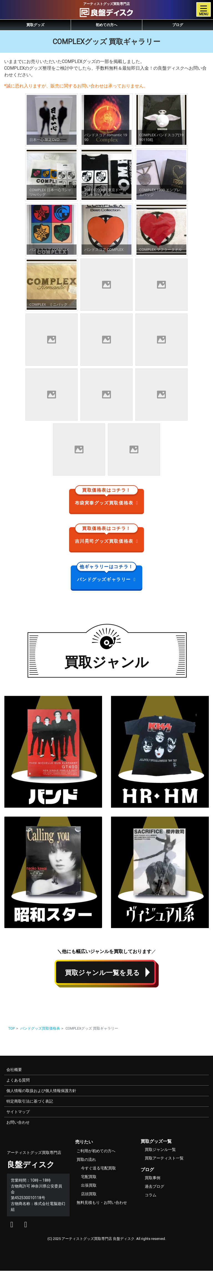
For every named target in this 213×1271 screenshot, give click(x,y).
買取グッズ (35, 25)
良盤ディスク (31, 1164)
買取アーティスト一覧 (164, 1158)
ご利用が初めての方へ (96, 1151)
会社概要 (14, 1069)
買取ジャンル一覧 (160, 1149)
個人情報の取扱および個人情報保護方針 (41, 1090)
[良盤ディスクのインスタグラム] (26, 1226)
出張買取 (89, 1185)
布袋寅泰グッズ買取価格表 (106, 497)
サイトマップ (18, 1112)
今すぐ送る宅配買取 (98, 1168)
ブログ (177, 25)
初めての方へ (106, 25)
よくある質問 (18, 1080)
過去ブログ (154, 1186)
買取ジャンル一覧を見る (102, 973)
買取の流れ (86, 1159)
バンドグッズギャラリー (107, 573)
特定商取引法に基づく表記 (29, 1101)
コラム (150, 1195)
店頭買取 (89, 1194)
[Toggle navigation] (203, 9)
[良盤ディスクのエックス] (12, 1226)
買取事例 (152, 1178)
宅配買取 (89, 1176)
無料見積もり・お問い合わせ (102, 1202)
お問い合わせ (18, 1122)
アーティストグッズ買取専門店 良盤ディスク (98, 1239)
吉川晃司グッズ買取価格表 (106, 535)
